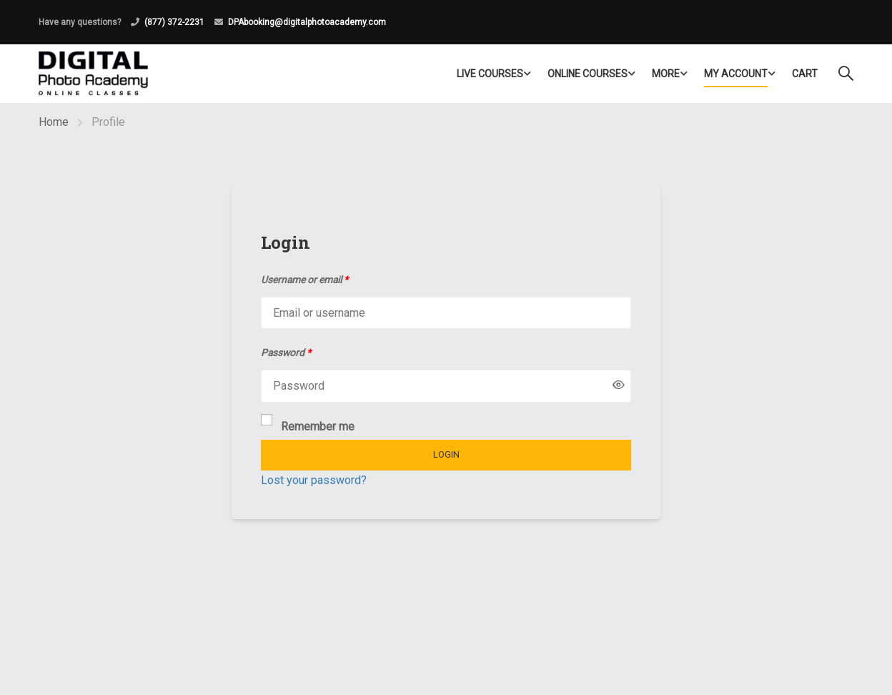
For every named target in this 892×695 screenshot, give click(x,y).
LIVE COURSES (490, 73)
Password (286, 352)
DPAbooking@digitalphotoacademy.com (307, 22)
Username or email (304, 279)
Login (446, 454)
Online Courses (587, 73)
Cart (805, 73)
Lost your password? (314, 480)
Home (54, 122)
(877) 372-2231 (174, 22)
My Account (736, 73)
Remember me (308, 425)
